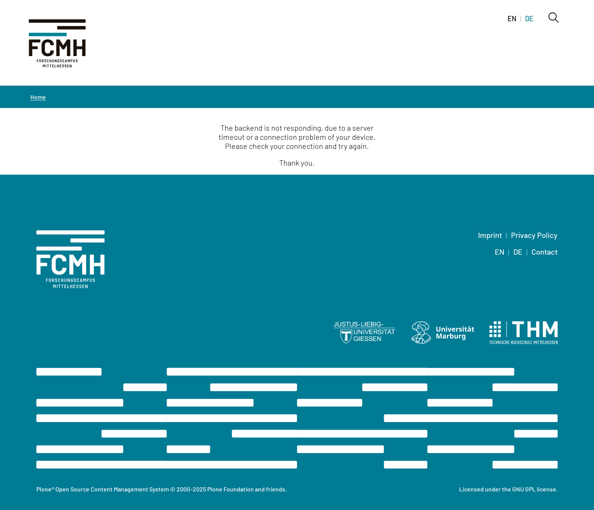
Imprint (490, 234)
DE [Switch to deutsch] (529, 18)
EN (499, 251)
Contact (544, 251)
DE (517, 251)
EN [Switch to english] (512, 18)
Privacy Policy (534, 234)
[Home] (67, 47)
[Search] (553, 18)
